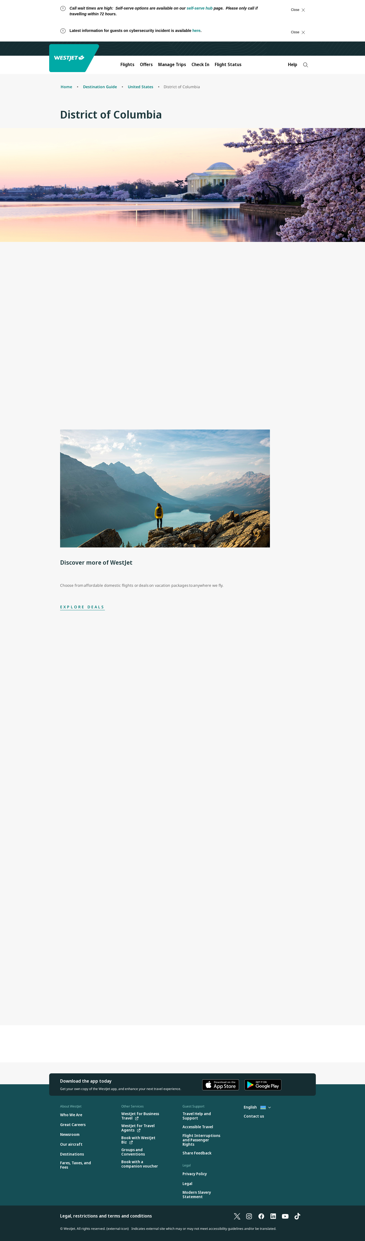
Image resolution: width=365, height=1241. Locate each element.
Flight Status (228, 64)
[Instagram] (249, 1216)
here (196, 30)
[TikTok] (297, 1216)
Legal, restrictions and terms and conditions (106, 1216)
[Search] (305, 65)
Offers (146, 64)
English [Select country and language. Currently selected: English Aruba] (257, 1107)
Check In (200, 64)
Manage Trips (172, 64)
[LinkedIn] (273, 1216)
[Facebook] (261, 1216)
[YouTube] (285, 1216)
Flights (127, 64)
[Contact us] (254, 1116)
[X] (237, 1216)
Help (292, 64)
